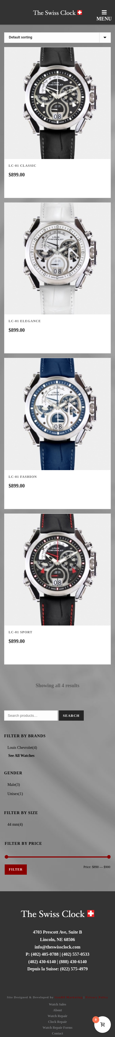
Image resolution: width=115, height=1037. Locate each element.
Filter (16, 869)
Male (11, 785)
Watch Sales (57, 1004)
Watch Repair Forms (57, 1028)
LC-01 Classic (22, 166)
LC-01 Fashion (23, 477)
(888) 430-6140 (73, 961)
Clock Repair (57, 1022)
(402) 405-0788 (45, 954)
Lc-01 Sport (20, 632)
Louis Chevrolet (20, 748)
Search (71, 715)
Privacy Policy (97, 997)
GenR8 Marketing (69, 997)
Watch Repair (57, 1016)
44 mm (12, 824)
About (57, 1010)
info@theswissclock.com (57, 947)
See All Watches (21, 756)
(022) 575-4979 (74, 968)
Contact (57, 1033)
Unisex (13, 794)
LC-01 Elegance (25, 321)
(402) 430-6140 (42, 961)
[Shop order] (57, 37)
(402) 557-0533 (75, 954)
